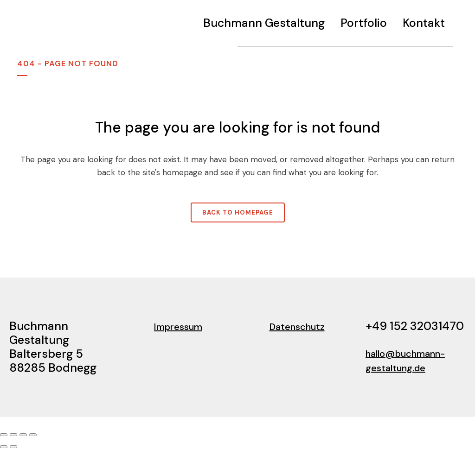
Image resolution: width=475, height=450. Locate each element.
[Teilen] (23, 434)
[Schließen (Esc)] (33, 434)
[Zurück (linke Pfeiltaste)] (3, 446)
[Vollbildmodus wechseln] (13, 434)
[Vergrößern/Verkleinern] (3, 434)
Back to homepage (237, 212)
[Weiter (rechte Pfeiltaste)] (13, 446)
